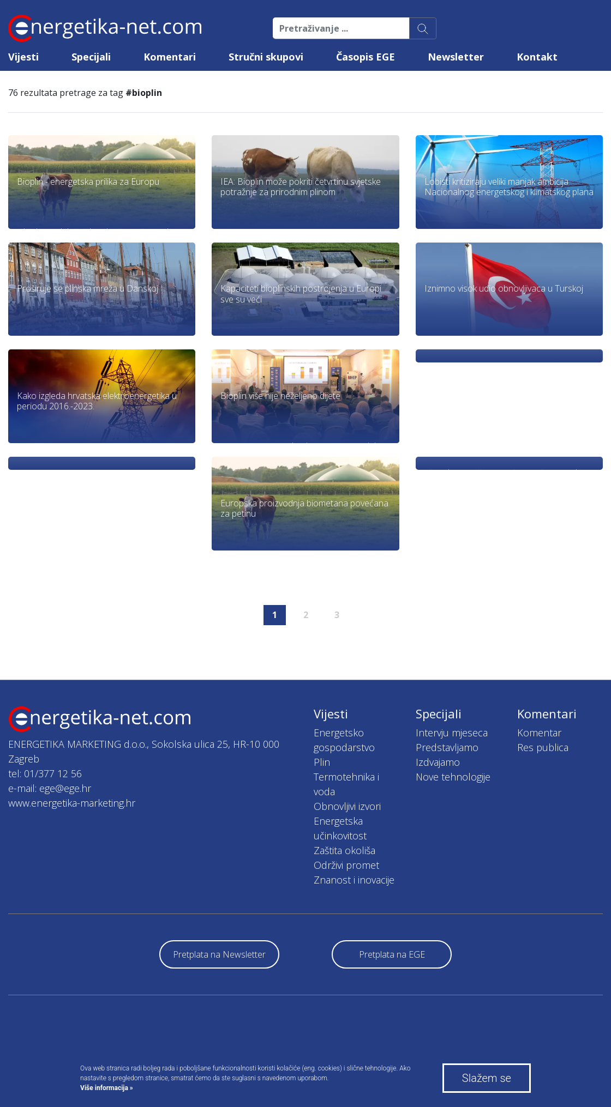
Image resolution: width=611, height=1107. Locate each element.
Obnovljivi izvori (347, 806)
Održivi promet (346, 865)
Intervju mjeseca (452, 732)
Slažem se (486, 1078)
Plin (322, 762)
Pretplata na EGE (392, 954)
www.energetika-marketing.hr (71, 802)
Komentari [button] (169, 56)
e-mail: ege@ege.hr (49, 788)
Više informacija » (106, 1088)
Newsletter (456, 56)
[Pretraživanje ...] (341, 28)
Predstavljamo (447, 747)
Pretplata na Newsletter (219, 954)
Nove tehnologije (453, 776)
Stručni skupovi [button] (266, 56)
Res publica (542, 747)
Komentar (539, 732)
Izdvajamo (438, 762)
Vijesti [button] (23, 56)
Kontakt (537, 56)
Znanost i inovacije (354, 879)
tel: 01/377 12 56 (45, 773)
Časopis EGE (365, 56)
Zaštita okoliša (344, 850)
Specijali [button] (91, 56)
